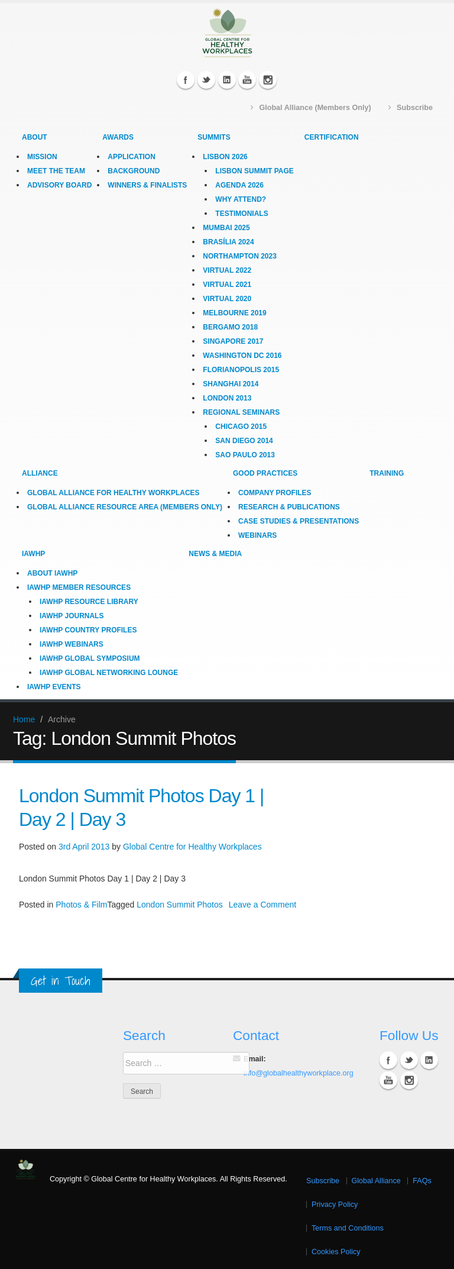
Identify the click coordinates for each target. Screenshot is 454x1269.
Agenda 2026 (239, 184)
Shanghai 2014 (230, 383)
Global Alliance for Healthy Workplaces (113, 492)
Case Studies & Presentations (298, 520)
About (34, 137)
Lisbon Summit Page (254, 170)
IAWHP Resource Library (89, 601)
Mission (42, 156)
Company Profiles (275, 492)
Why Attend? (240, 199)
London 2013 (227, 397)
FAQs (422, 1180)
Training (386, 473)
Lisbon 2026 (225, 156)
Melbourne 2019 (234, 312)
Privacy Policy (335, 1204)
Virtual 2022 (227, 270)
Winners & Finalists (147, 184)
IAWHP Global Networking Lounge (109, 672)
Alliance (40, 473)
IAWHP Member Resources (79, 587)
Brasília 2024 (228, 241)
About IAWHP (52, 573)
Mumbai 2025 (226, 227)
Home (24, 719)
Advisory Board (59, 184)
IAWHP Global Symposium (90, 658)
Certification (331, 137)
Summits (213, 137)
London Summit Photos (180, 904)
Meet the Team (56, 170)
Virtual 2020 (227, 298)
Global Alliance (376, 1180)
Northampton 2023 (239, 255)
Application (131, 156)
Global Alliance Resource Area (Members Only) (124, 506)
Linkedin (227, 79)
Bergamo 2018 (230, 326)
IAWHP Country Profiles (88, 629)
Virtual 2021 (227, 284)
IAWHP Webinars (71, 644)
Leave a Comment (262, 904)
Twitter (206, 79)
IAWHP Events (53, 686)
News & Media (215, 553)
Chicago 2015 (241, 426)
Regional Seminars (241, 412)
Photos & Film (81, 904)
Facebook (185, 79)
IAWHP (33, 553)
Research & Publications (289, 506)
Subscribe (322, 1180)
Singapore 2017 (233, 341)
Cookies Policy (336, 1251)
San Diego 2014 (244, 440)
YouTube (247, 79)
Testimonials (241, 213)
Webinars (257, 535)
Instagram (268, 79)
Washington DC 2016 (242, 355)
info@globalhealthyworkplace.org (299, 1072)
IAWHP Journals (71, 615)
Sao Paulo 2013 (244, 454)
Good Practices (265, 473)
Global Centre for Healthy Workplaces (192, 846)
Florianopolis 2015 (241, 369)
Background (134, 170)
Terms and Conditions (348, 1227)
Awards (118, 137)
